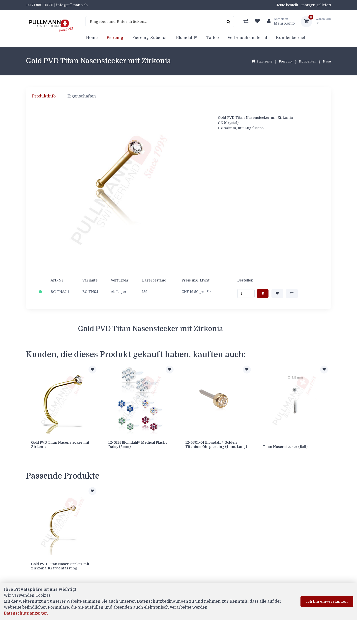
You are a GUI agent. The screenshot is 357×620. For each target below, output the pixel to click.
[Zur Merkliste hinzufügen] (92, 369)
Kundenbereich (291, 37)
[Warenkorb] (316, 21)
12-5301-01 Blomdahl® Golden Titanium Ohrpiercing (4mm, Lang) (216, 444)
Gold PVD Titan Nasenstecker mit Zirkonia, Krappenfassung (60, 566)
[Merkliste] (257, 21)
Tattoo (212, 37)
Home (92, 37)
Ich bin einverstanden (327, 601)
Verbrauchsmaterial (247, 37)
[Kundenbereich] (279, 21)
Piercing (115, 37)
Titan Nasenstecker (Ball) (285, 447)
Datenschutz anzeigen (26, 613)
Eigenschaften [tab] (81, 96)
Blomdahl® (186, 37)
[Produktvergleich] (246, 21)
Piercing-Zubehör (149, 37)
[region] (178, 96)
